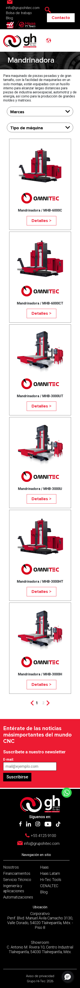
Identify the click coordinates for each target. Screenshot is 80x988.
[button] (68, 977)
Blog (9, 18)
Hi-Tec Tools (50, 879)
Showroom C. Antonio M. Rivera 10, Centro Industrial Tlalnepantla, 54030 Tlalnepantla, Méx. (40, 947)
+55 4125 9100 (43, 835)
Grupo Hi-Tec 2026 (40, 981)
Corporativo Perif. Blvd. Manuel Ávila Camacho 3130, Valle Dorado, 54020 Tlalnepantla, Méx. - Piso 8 (40, 920)
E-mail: (8, 759)
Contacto (61, 18)
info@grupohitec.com (42, 843)
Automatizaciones (18, 897)
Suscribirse (17, 776)
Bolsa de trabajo (19, 13)
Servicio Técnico (17, 879)
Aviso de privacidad (40, 976)
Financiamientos (16, 873)
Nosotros (11, 867)
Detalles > (41, 221)
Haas (44, 867)
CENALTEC (49, 886)
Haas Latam (50, 873)
